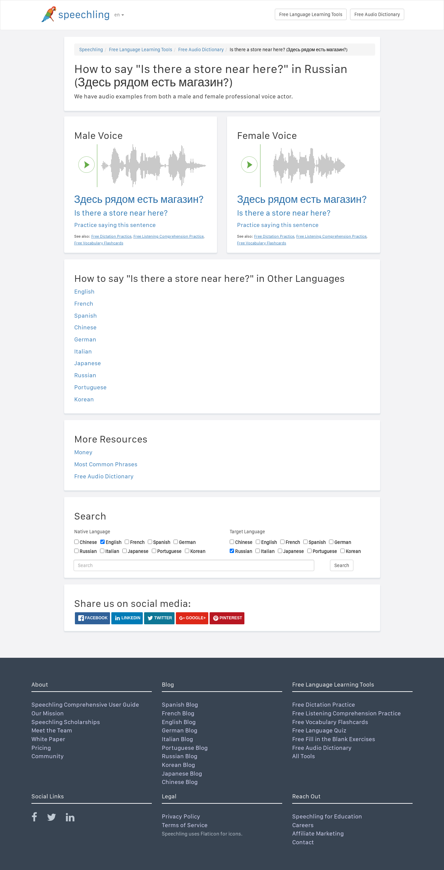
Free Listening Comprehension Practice (346, 713)
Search (341, 565)
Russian (85, 375)
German (85, 339)
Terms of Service (185, 824)
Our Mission (47, 713)
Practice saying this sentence (115, 224)
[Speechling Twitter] (56, 818)
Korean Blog (178, 764)
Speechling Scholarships (65, 721)
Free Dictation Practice (323, 704)
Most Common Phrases (105, 464)
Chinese (85, 327)
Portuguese (90, 387)
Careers (303, 824)
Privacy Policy (181, 816)
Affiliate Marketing (318, 833)
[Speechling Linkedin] (74, 818)
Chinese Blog (180, 781)
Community (47, 756)
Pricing (41, 747)
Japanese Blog (182, 773)
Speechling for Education (327, 816)
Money (83, 452)
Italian (83, 351)
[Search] (194, 565)
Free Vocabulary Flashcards (330, 721)
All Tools (303, 756)
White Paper (48, 738)
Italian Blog (177, 738)
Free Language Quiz (319, 730)
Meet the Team (51, 730)
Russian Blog (179, 756)
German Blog (179, 730)
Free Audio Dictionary (377, 14)
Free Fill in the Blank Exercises (333, 738)
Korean (84, 399)
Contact (303, 842)
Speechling (91, 49)
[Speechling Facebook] (38, 818)
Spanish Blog (180, 704)
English (84, 291)
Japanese (87, 363)
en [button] (119, 14)
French (83, 303)
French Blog (178, 713)
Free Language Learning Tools (310, 14)
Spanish (85, 315)
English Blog (179, 721)
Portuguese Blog (185, 747)
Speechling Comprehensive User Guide (85, 704)
